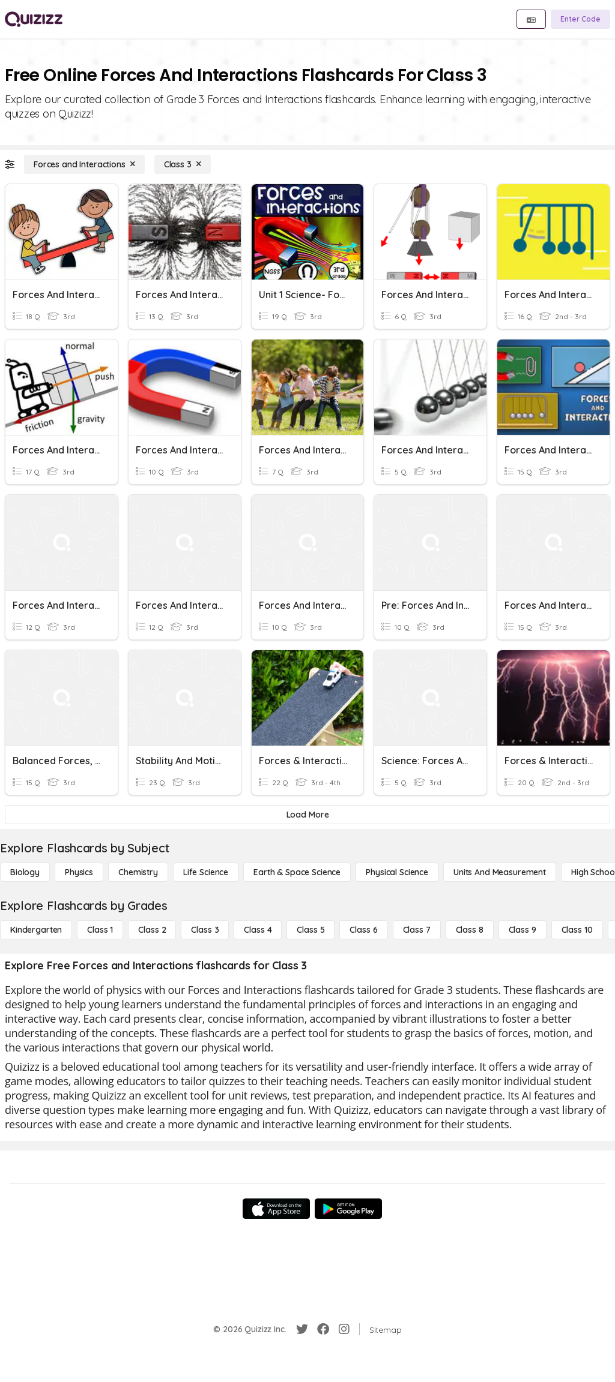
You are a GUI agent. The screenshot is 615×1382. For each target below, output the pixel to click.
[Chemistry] (138, 872)
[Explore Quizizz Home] (33, 19)
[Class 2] (152, 929)
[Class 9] (522, 929)
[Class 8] (470, 929)
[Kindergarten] (36, 929)
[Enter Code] (580, 19)
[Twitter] (302, 1329)
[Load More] (307, 814)
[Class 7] (417, 929)
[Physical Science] (397, 872)
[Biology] (25, 872)
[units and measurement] (499, 872)
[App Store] (276, 1208)
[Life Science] (205, 872)
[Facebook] (323, 1329)
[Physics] (79, 872)
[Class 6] (363, 929)
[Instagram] (344, 1329)
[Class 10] (577, 929)
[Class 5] (310, 929)
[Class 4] (258, 929)
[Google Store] (348, 1208)
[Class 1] (100, 929)
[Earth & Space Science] (297, 872)
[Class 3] (182, 164)
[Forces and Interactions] (84, 164)
